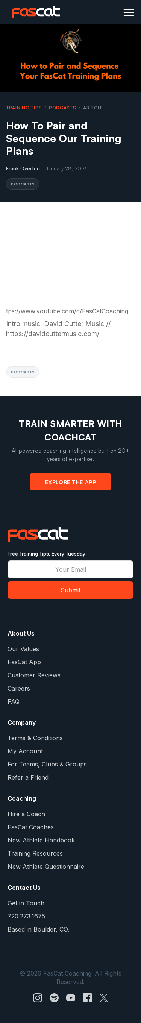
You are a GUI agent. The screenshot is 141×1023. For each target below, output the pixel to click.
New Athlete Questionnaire (46, 866)
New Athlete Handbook (41, 840)
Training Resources (35, 853)
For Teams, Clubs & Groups (47, 764)
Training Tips (24, 108)
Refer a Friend (28, 777)
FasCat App (24, 662)
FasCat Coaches (31, 827)
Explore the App (70, 481)
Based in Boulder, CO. (38, 929)
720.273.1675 (26, 916)
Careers (19, 688)
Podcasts (62, 108)
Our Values (23, 649)
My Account (25, 751)
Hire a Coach (26, 814)
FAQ (14, 701)
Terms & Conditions (35, 738)
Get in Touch (26, 903)
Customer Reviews (34, 675)
